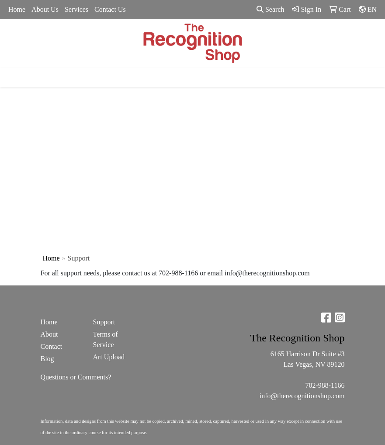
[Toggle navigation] (13, 77)
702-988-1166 (324, 385)
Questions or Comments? (76, 377)
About (49, 334)
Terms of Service (105, 339)
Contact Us (110, 9)
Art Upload (109, 357)
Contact (51, 346)
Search (270, 9)
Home (16, 9)
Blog (47, 358)
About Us (45, 9)
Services (76, 9)
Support (104, 322)
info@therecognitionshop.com (302, 396)
